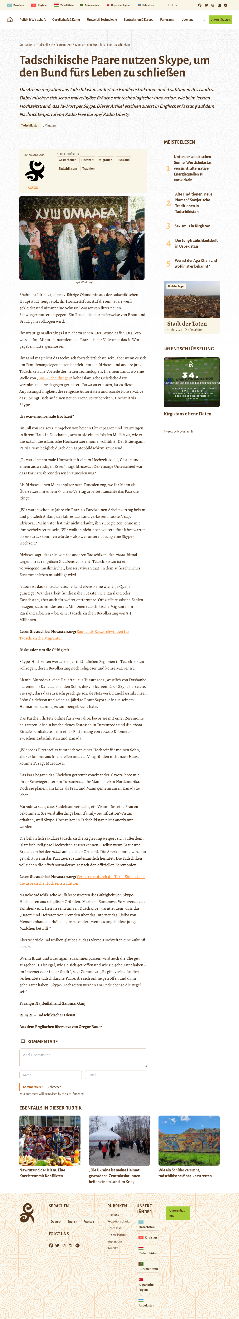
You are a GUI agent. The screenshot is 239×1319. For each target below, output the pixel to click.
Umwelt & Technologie (102, 19)
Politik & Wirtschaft (33, 19)
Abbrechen (54, 1087)
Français (88, 1221)
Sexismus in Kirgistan (192, 226)
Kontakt (112, 1248)
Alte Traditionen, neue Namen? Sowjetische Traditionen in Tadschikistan (193, 203)
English (72, 1221)
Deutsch (56, 1221)
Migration (105, 160)
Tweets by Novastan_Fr (178, 431)
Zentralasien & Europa (138, 19)
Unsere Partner (116, 1234)
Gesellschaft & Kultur (66, 19)
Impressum (114, 1241)
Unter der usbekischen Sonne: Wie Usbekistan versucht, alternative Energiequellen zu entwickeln (193, 168)
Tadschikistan (30, 125)
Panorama (167, 19)
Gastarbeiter (67, 160)
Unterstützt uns (220, 19)
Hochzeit (87, 160)
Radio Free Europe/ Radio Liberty (96, 114)
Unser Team (115, 1228)
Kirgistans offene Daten (187, 413)
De (170, 5)
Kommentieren (33, 1087)
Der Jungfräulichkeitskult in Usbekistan (196, 243)
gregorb (33, 187)
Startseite (25, 44)
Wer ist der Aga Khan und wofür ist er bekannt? (196, 263)
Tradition (88, 168)
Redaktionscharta (118, 1221)
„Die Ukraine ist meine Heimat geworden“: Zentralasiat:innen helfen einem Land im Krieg (114, 1176)
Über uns (187, 19)
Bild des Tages (176, 286)
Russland (124, 160)
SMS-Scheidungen (54, 378)
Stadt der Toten (187, 323)
